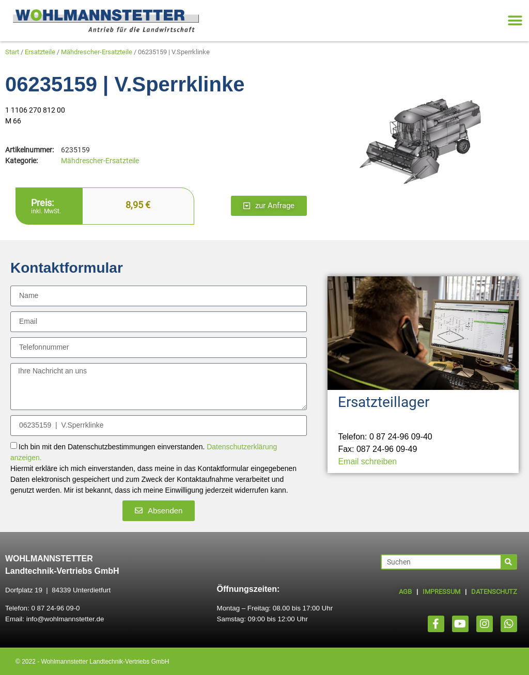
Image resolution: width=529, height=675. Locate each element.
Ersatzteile (40, 52)
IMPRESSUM (441, 591)
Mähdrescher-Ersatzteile (96, 52)
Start (12, 52)
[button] (514, 21)
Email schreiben (367, 461)
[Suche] (508, 562)
